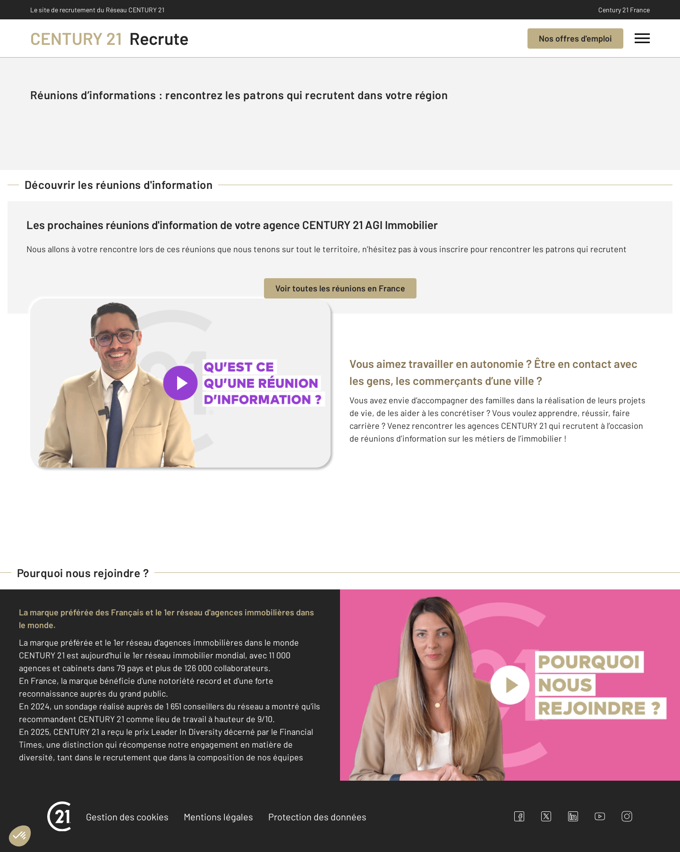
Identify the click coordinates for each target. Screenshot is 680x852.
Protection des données (317, 816)
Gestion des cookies (127, 816)
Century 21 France (624, 10)
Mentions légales (218, 816)
